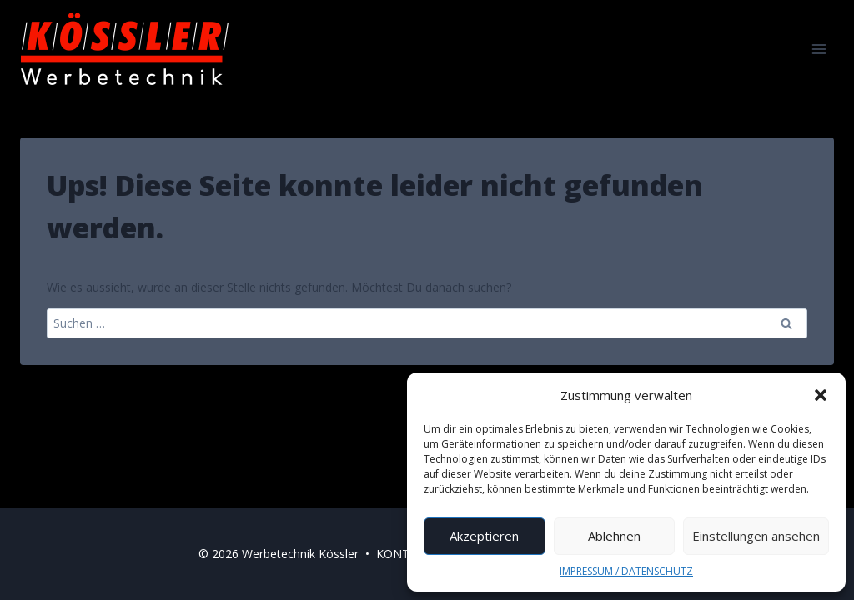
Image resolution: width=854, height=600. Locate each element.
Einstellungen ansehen (756, 536)
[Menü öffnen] (818, 49)
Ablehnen (614, 536)
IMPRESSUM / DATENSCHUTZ (626, 571)
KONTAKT (404, 554)
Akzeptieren (484, 536)
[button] (820, 395)
